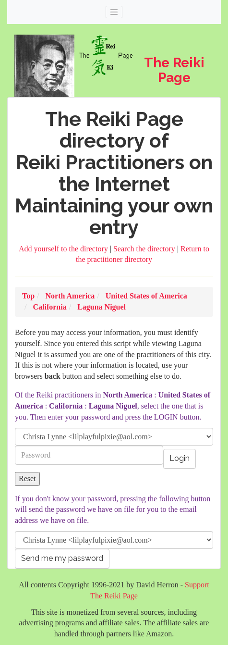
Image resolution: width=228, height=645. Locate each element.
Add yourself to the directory (64, 249)
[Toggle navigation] (114, 12)
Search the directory (145, 249)
